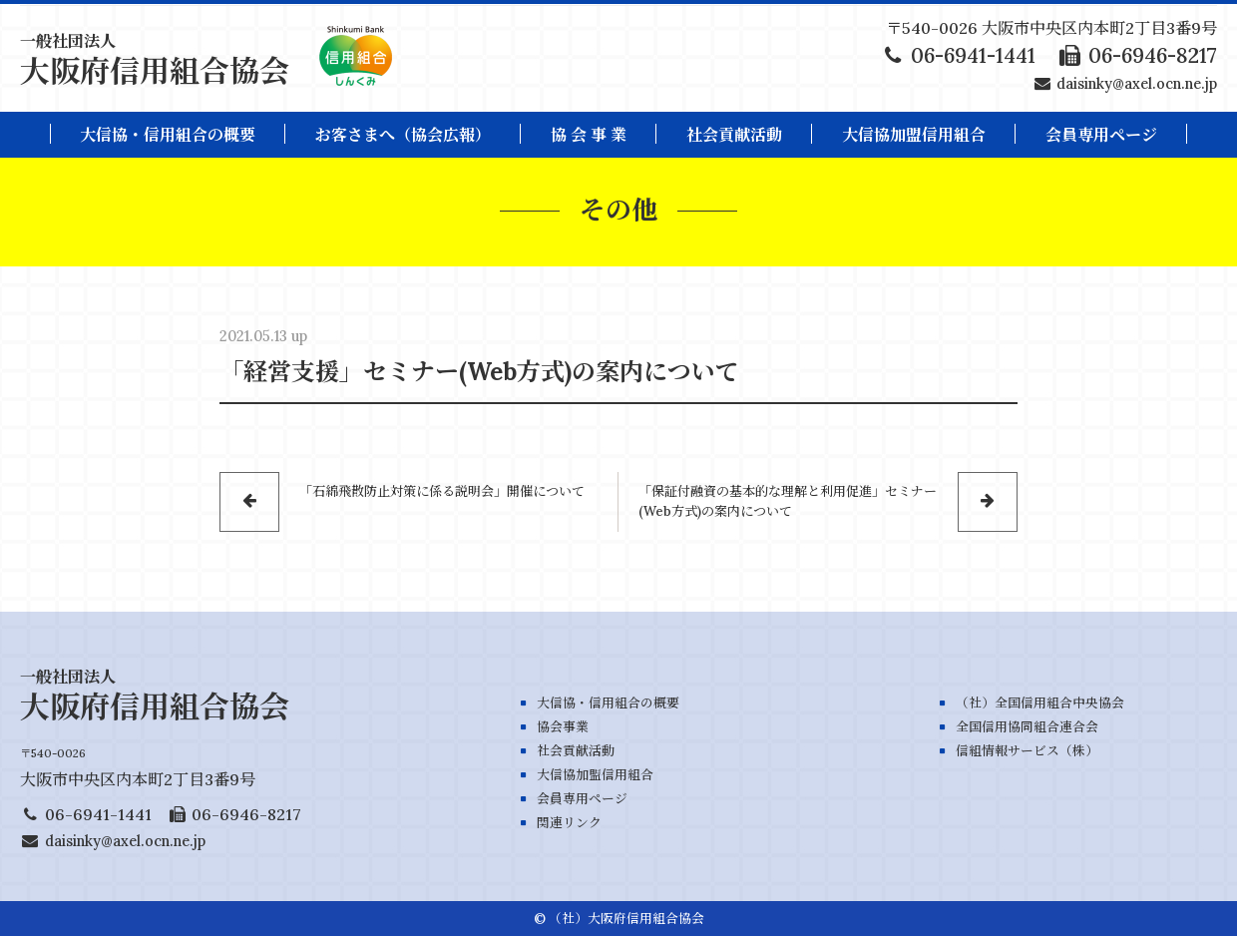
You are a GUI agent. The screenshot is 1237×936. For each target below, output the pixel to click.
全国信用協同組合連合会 (1027, 726)
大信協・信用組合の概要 (167, 135)
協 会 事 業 (588, 135)
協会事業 (563, 726)
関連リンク (569, 822)
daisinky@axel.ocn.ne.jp (1136, 84)
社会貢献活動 (734, 135)
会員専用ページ (582, 798)
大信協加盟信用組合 (914, 135)
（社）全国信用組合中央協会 (1040, 703)
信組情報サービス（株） (1027, 750)
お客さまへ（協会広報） (403, 135)
